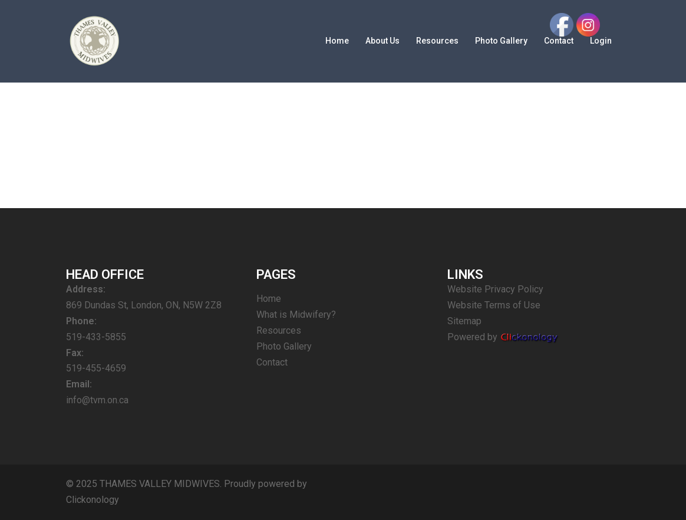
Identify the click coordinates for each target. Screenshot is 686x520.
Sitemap (464, 321)
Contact (272, 362)
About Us (382, 40)
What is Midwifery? (296, 314)
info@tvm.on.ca (97, 400)
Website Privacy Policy (495, 289)
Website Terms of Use (493, 305)
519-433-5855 (96, 337)
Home (337, 40)
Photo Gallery (501, 40)
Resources (437, 40)
